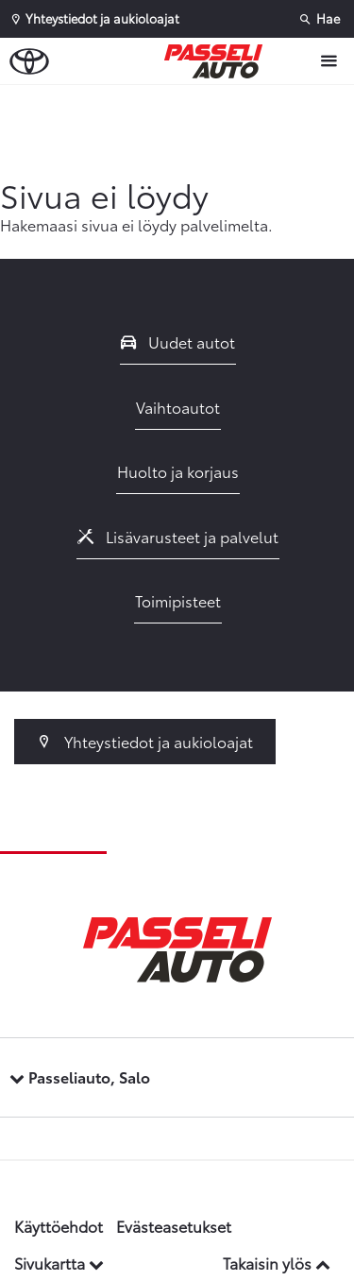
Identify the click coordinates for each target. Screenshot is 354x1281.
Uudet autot (178, 341)
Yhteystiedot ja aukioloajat (145, 741)
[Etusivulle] (218, 61)
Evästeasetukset (173, 1226)
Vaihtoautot (178, 407)
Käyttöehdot (58, 1226)
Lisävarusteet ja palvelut (178, 536)
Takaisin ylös (276, 1262)
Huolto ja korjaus (178, 471)
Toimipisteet (178, 600)
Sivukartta (59, 1262)
